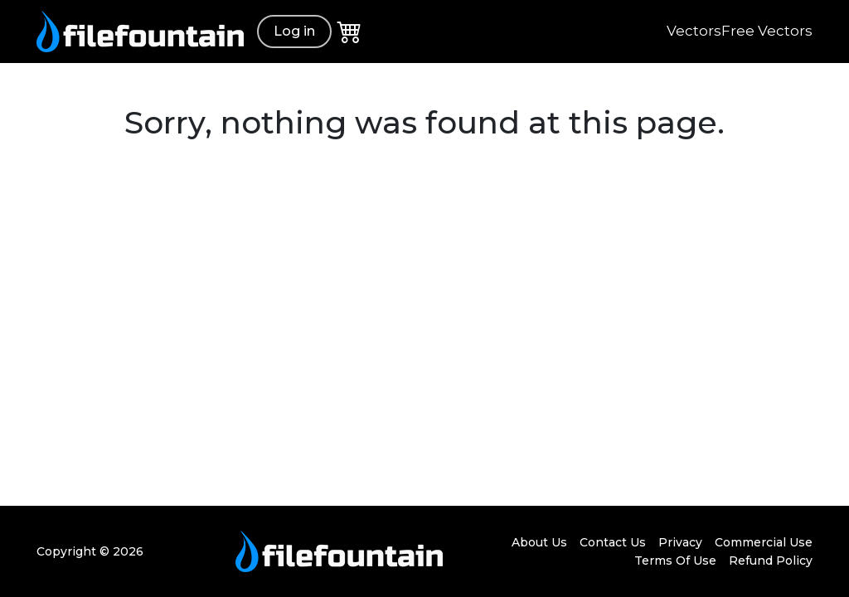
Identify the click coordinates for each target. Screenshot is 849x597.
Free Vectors (767, 30)
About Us (539, 542)
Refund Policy (771, 560)
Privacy (680, 542)
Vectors (694, 30)
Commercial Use (764, 542)
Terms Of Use (675, 560)
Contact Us (613, 542)
